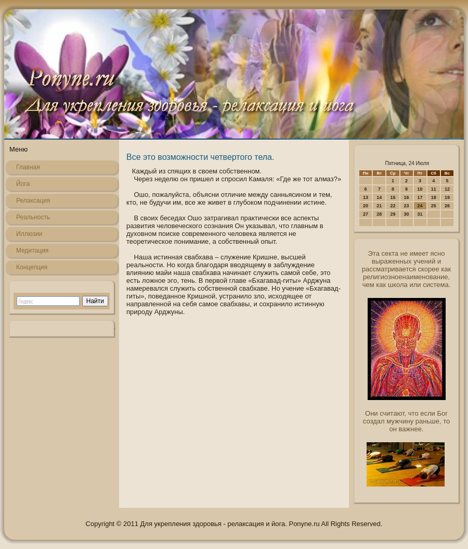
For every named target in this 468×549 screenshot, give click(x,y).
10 (420, 189)
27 (365, 214)
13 (365, 197)
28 (379, 214)
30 (406, 214)
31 (420, 214)
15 (392, 197)
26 (447, 205)
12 (447, 189)
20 (365, 205)
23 (406, 205)
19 (447, 197)
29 (392, 214)
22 (392, 205)
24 (420, 205)
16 (406, 197)
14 (379, 197)
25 (433, 205)
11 (433, 189)
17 (420, 197)
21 (379, 205)
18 (433, 197)
